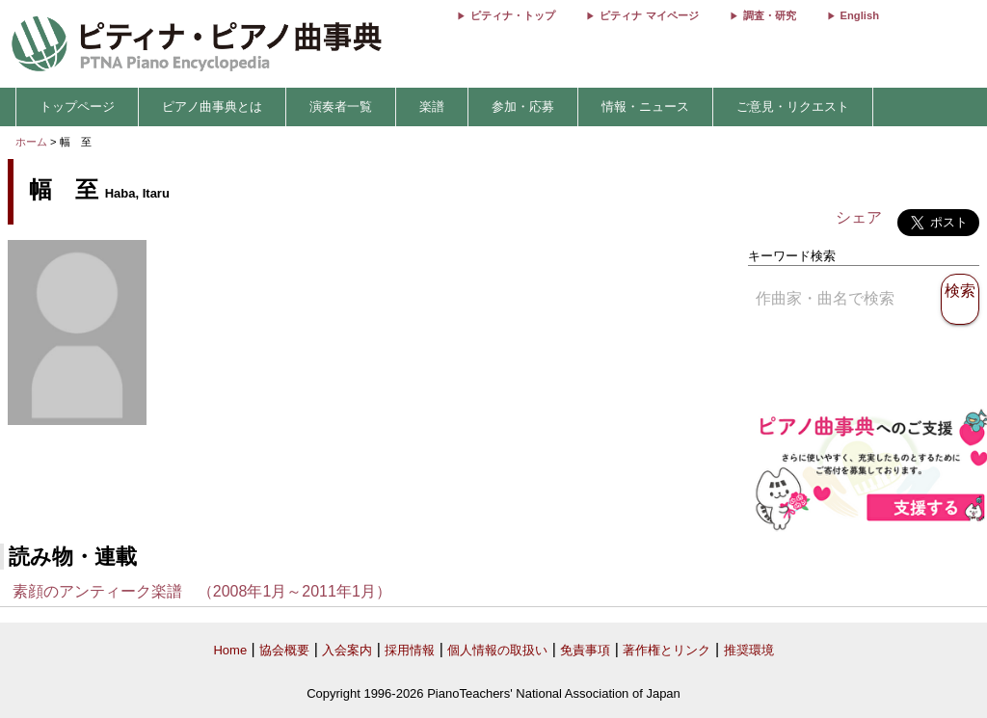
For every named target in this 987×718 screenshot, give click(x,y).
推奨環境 (749, 650)
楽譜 (431, 106)
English (859, 15)
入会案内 (347, 650)
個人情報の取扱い (497, 650)
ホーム (31, 141)
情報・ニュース (645, 106)
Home (230, 650)
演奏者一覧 (340, 106)
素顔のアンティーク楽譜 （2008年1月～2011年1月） (202, 591)
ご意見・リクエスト (792, 106)
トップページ (77, 106)
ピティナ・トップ (512, 15)
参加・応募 (523, 106)
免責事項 (585, 650)
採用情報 (410, 650)
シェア (859, 217)
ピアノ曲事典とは (212, 106)
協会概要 (284, 650)
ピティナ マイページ (649, 15)
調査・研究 (769, 15)
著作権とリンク (666, 650)
